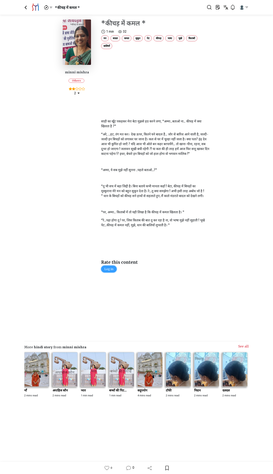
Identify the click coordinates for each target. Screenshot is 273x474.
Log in (108, 269)
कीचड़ (158, 38)
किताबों (192, 38)
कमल (127, 38)
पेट (148, 38)
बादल (115, 38)
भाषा (169, 38)
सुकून (138, 38)
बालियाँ (106, 45)
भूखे (180, 38)
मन (105, 38)
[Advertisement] (155, 79)
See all (243, 346)
